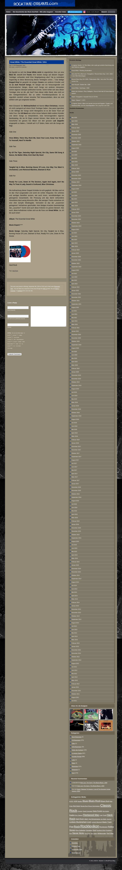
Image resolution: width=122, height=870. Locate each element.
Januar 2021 (75, 331)
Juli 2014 (74, 585)
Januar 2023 (75, 253)
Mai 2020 (74, 358)
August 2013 (75, 623)
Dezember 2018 (76, 409)
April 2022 (75, 283)
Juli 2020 (74, 351)
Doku (73, 743)
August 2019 (75, 388)
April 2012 (75, 677)
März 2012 (75, 680)
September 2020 (76, 344)
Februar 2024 (75, 209)
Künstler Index (60, 12)
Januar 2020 (75, 372)
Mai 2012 (74, 673)
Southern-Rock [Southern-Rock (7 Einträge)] (101, 830)
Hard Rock (15, 270)
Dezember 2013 (76, 609)
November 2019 (76, 378)
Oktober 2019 (76, 382)
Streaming (75, 769)
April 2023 (75, 243)
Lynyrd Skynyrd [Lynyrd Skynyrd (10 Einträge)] (96, 822)
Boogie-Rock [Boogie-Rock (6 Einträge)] (84, 806)
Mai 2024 (74, 199)
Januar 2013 (75, 646)
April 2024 (75, 202)
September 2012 (76, 660)
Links (73, 760)
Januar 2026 (75, 131)
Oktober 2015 (76, 534)
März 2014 (75, 599)
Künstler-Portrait (76, 756)
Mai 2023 (74, 239)
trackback (20, 290)
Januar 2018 (75, 443)
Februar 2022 (75, 287)
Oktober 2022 (76, 263)
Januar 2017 (75, 483)
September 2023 (76, 226)
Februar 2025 (75, 168)
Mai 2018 (74, 429)
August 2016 (75, 500)
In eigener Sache (77, 753)
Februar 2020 (75, 368)
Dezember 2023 (76, 216)
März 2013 (75, 639)
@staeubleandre (75, 12)
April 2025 (75, 161)
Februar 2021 (75, 327)
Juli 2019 (74, 392)
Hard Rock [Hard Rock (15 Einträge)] (80, 819)
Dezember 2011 (76, 690)
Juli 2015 (74, 544)
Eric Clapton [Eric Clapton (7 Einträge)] (78, 815)
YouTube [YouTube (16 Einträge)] (109, 833)
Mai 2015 (74, 551)
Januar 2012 (75, 687)
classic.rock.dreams (93, 12)
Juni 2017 (74, 467)
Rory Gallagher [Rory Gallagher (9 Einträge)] (81, 830)
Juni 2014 (74, 589)
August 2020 (75, 348)
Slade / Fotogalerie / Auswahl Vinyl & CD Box (85, 96)
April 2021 (75, 321)
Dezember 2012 (76, 650)
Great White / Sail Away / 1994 (80, 88)
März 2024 (75, 205)
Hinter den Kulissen (77, 750)
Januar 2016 (75, 524)
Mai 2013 (74, 633)
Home (8, 12)
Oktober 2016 (76, 494)
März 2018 (75, 436)
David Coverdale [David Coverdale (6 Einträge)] (87, 811)
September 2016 (76, 497)
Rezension (19, 65)
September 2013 (76, 619)
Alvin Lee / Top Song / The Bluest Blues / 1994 (93, 782)
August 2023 (75, 229)
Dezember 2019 (76, 375)
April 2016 (75, 514)
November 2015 (76, 531)
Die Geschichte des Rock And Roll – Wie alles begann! (33, 12)
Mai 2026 (74, 117)
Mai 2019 (74, 399)
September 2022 (76, 266)
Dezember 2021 (76, 294)
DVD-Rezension (76, 746)
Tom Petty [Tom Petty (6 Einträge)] (87, 833)
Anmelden (75, 843)
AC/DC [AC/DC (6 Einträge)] (71, 801)
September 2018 (76, 416)
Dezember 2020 (76, 334)
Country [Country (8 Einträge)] (80, 811)
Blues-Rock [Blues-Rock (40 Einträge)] (95, 801)
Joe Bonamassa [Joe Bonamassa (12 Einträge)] (94, 819)
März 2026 (75, 124)
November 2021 (76, 297)
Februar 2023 (75, 250)
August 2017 (75, 460)
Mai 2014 (74, 592)
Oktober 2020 (76, 341)
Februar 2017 (75, 480)
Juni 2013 (74, 629)
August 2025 (75, 148)
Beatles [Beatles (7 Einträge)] (80, 801)
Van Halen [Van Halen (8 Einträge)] (94, 833)
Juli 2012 (74, 667)
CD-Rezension (76, 740)
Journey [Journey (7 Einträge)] (109, 819)
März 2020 (75, 365)
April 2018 (75, 433)
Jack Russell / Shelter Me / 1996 (81, 84)
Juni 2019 (74, 395)
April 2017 (75, 473)
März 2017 (75, 477)
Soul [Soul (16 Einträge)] (94, 830)
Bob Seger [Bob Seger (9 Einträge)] (76, 806)
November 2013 (76, 612)
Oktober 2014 (76, 575)
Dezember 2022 (76, 256)
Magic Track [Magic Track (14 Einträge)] (107, 822)
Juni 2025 (74, 155)
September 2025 (76, 144)
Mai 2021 (74, 317)
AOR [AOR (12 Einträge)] (75, 801)
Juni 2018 (74, 426)
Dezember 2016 (76, 487)
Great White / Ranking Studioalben (82, 70)
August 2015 (75, 541)
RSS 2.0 (45, 288)
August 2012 (75, 663)
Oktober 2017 (76, 453)
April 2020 (75, 361)
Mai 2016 (74, 511)
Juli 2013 (74, 626)
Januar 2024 (75, 212)
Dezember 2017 (76, 446)
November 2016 (76, 490)
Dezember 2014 (76, 568)
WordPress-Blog (110, 860)
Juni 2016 (74, 507)
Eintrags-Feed (76, 846)
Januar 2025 (75, 172)
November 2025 (76, 138)
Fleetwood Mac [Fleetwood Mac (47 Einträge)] (91, 815)
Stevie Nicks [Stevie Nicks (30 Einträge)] (78, 833)
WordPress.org (76, 852)
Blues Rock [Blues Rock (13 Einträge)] (105, 801)
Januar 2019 (75, 406)
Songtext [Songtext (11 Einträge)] (89, 830)
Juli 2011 (74, 700)
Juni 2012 (74, 670)
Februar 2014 (75, 602)
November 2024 (76, 178)
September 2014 (76, 578)
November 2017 (76, 450)
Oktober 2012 (76, 656)
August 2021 (75, 307)
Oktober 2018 (76, 412)
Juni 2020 (74, 355)
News (73, 763)
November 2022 (76, 260)
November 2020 (76, 338)
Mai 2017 (74, 470)
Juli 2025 (74, 151)
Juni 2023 (74, 236)
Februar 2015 (75, 561)
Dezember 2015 (76, 528)
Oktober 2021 (76, 300)
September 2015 (76, 538)
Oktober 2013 (76, 616)
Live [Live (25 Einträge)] (89, 822)
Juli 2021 (74, 311)
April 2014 (75, 595)
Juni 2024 (74, 195)
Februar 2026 (75, 127)
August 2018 (75, 419)
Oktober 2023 (76, 222)
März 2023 (75, 246)
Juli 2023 (74, 233)
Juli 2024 (74, 192)
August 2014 (75, 582)
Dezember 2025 (76, 134)
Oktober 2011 (76, 694)
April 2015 (75, 555)
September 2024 (76, 185)
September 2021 (76, 304)
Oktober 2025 (76, 141)
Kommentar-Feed (77, 849)
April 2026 (75, 121)
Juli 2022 (74, 273)
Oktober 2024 (76, 182)
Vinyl (24, 65)
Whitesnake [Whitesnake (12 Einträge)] (101, 833)
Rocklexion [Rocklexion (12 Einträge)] (104, 827)
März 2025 (75, 165)
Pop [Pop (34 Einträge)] (71, 826)
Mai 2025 (74, 158)
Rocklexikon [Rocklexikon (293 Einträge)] (89, 826)
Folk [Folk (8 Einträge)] (101, 815)
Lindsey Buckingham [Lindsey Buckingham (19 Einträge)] (78, 822)
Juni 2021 (74, 314)
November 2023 (76, 219)
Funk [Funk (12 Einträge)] (104, 815)
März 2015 (75, 558)
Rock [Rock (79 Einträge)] (77, 826)
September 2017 (76, 456)
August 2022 (75, 270)
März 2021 (75, 324)
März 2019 (75, 402)
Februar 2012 (75, 684)
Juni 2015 (74, 548)
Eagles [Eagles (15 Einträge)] (72, 815)
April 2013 (75, 636)
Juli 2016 (74, 504)
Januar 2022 (75, 290)
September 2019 (76, 385)
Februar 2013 (75, 643)
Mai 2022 (74, 280)
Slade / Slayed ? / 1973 (78, 100)
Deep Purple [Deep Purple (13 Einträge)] (97, 811)
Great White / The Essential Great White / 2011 (28, 62)
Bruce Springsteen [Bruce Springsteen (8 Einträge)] (94, 806)
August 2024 (75, 189)
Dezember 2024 (76, 175)
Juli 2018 (74, 422)
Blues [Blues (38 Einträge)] (85, 801)
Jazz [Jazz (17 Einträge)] (86, 819)
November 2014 (76, 572)
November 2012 (76, 653)
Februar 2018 (75, 439)
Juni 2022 (74, 277)
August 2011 (75, 697)
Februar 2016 (75, 521)
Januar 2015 (75, 565)
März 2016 (75, 517)
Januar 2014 (75, 605)
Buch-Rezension (76, 737)
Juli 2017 (74, 463)
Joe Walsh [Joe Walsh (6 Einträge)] (103, 819)
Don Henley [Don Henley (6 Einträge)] (105, 811)
